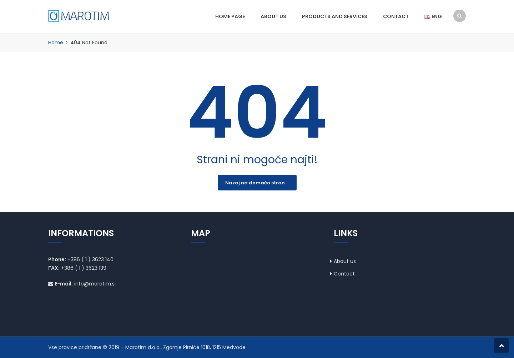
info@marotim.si (95, 283)
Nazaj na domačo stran (255, 182)
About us (273, 16)
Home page (230, 16)
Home (55, 42)
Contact (396, 16)
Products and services (334, 16)
